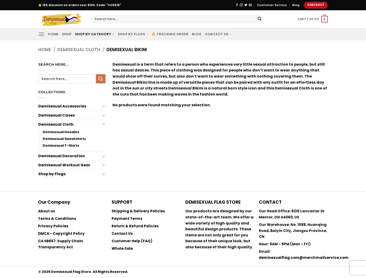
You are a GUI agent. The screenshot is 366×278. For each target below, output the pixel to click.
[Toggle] (104, 106)
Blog (295, 5)
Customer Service (272, 5)
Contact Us (218, 34)
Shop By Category (94, 34)
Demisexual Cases (56, 115)
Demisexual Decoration (61, 156)
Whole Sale (122, 248)
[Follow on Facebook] (237, 5)
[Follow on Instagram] (241, 5)
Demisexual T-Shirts (61, 145)
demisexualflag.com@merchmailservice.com (303, 257)
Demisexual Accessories (62, 106)
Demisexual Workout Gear (64, 165)
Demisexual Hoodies (61, 132)
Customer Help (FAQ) (132, 241)
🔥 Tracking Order (170, 34)
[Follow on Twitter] (245, 5)
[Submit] (260, 19)
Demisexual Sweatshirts (64, 138)
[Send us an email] (250, 5)
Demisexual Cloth (78, 50)
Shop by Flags (133, 34)
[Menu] (41, 34)
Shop (67, 34)
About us (46, 211)
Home (53, 34)
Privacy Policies (53, 226)
